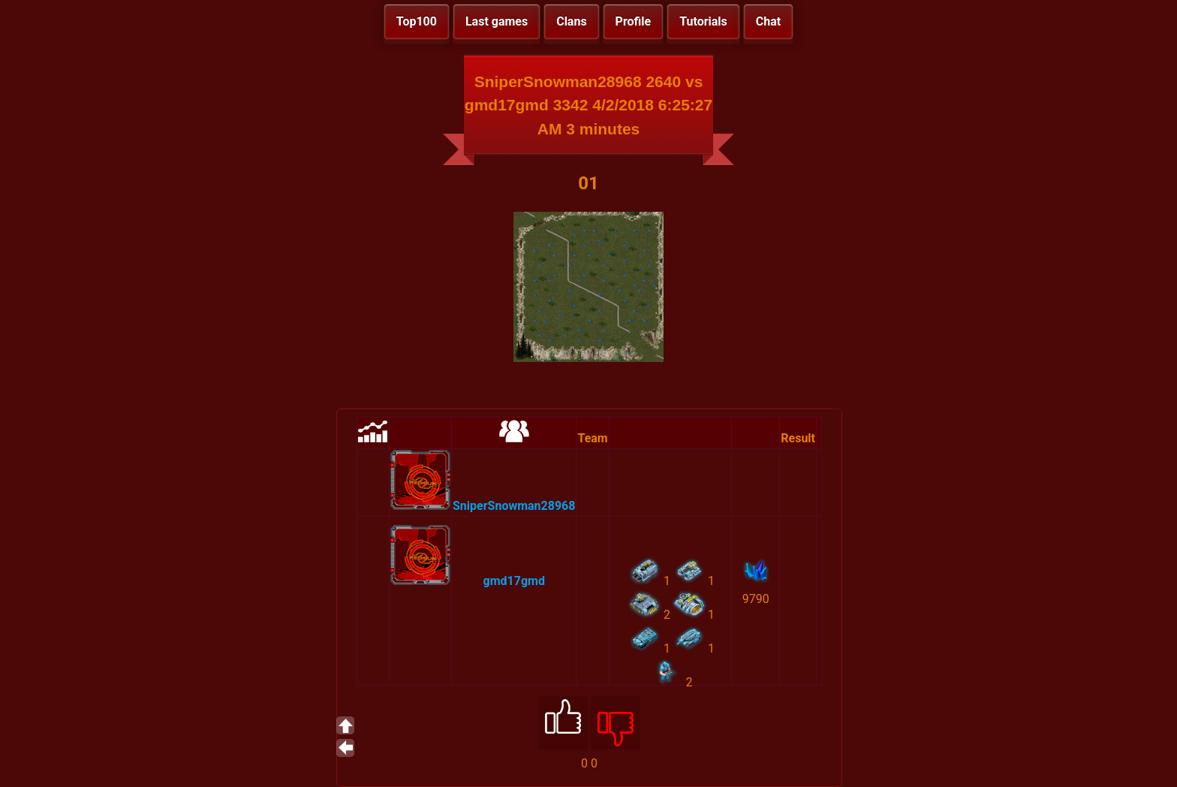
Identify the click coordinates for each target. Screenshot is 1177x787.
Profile (634, 21)
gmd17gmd (514, 581)
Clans (571, 21)
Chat (768, 21)
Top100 (416, 21)
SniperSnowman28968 (514, 506)
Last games (496, 21)
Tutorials (703, 21)
